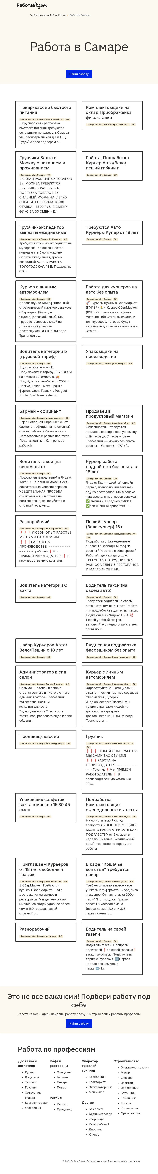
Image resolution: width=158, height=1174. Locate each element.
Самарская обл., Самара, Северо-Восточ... (41, 684)
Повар (61, 1087)
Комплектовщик (36, 1102)
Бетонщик (128, 1093)
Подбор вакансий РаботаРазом (48, 15)
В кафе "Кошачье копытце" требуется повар (107, 869)
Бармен (62, 1077)
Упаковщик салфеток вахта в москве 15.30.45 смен (44, 804)
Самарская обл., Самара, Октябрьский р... (108, 423)
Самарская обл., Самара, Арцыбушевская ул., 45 (111, 534)
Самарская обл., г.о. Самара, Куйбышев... (40, 239)
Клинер (94, 1134)
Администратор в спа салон (42, 674)
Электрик (127, 1083)
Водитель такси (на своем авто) (40, 464)
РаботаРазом (78, 1161)
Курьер (30, 1072)
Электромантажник (135, 1067)
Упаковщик (33, 1108)
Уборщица (96, 1119)
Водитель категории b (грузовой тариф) (43, 354)
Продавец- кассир (39, 736)
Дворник (95, 1129)
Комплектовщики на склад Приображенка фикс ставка (109, 112)
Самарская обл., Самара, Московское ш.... (41, 418)
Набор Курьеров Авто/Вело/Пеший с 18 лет (43, 647)
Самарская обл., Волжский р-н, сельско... (108, 124)
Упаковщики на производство (102, 354)
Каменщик (128, 1098)
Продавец (64, 1109)
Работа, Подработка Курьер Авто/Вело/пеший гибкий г (107, 162)
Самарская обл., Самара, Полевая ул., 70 (107, 881)
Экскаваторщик (100, 1087)
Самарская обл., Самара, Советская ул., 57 (108, 816)
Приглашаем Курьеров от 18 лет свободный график (43, 869)
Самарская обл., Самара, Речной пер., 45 (40, 881)
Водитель (32, 1077)
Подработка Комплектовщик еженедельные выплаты (112, 804)
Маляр (125, 1072)
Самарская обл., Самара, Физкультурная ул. (42, 743)
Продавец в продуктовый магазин (109, 414)
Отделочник (129, 1088)
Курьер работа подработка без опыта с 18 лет (111, 466)
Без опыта (96, 1109)
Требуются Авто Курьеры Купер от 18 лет (112, 230)
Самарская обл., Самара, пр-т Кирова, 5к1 (41, 529)
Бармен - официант (40, 411)
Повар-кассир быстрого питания (45, 110)
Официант (64, 1072)
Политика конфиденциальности (123, 1161)
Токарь (126, 1103)
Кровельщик (130, 1108)
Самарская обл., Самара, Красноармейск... (41, 119)
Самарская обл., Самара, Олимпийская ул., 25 (110, 743)
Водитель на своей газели (106, 931)
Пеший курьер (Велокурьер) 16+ (104, 524)
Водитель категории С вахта (43, 588)
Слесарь (126, 1077)
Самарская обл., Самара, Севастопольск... (108, 657)
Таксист (31, 1082)
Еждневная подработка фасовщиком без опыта (111, 647)
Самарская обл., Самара (32, 175)
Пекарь (62, 1082)
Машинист (96, 1092)
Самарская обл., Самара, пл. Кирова (38, 936)
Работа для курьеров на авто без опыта (111, 289)
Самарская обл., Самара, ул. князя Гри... (106, 363)
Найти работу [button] (79, 74)
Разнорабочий (34, 521)
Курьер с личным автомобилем (37, 289)
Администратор (100, 1114)
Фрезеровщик (131, 1113)
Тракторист (97, 1082)
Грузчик (94, 736)
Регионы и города (96, 1161)
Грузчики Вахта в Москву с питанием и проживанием (42, 162)
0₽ (67, 119)
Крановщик (97, 1077)
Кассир (62, 1104)
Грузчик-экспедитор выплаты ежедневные (42, 230)
